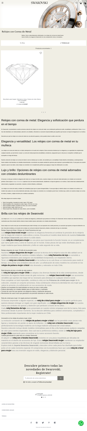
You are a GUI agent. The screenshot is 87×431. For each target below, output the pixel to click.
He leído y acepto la (38, 382)
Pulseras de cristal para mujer (62, 280)
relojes (83, 129)
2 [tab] (43, 397)
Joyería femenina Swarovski (26, 345)
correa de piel (13, 218)
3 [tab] (45, 397)
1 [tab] (41, 397)
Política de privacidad (44, 382)
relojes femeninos (18, 181)
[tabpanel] (43, 394)
